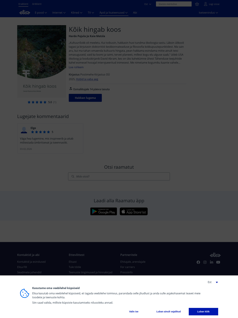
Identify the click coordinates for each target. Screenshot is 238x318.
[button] (211, 282)
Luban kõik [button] (203, 311)
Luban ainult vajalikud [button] (168, 311)
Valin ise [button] (133, 311)
